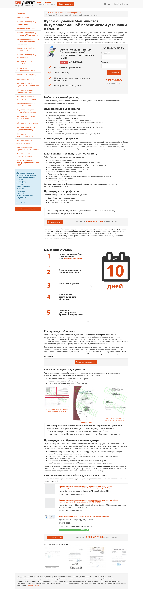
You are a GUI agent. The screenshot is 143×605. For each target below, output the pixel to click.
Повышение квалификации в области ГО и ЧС (27, 49)
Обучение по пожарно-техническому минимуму (26, 98)
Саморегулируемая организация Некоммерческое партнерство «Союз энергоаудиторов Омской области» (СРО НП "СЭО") (88, 501)
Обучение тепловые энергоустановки (24, 142)
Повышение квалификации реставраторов (27, 23)
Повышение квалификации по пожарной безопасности (27, 34)
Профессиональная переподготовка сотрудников (27, 148)
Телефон (104, 62)
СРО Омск (49, 13)
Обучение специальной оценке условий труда (25, 128)
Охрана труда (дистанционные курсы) (25, 69)
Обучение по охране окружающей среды (24, 91)
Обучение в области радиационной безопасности (27, 84)
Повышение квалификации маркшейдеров (27, 56)
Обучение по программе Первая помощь (26, 117)
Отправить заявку (28, 209)
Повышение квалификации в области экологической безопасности (27, 41)
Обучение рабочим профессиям (68, 13)
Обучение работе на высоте (27, 123)
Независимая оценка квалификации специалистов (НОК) (27, 162)
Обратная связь (33, 586)
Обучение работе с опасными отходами (24, 155)
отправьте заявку (73, 258)
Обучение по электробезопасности (24, 135)
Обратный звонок (65, 4)
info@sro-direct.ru (121, 4)
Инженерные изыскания (25, 28)
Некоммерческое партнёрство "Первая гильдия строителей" (84, 516)
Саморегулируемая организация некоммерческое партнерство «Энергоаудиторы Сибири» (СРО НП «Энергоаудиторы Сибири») (86, 487)
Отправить (114, 72)
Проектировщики (23, 17)
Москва (107, 4)
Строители (20, 13)
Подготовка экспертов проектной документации (26, 111)
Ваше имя (105, 53)
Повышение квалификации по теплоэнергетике (27, 104)
